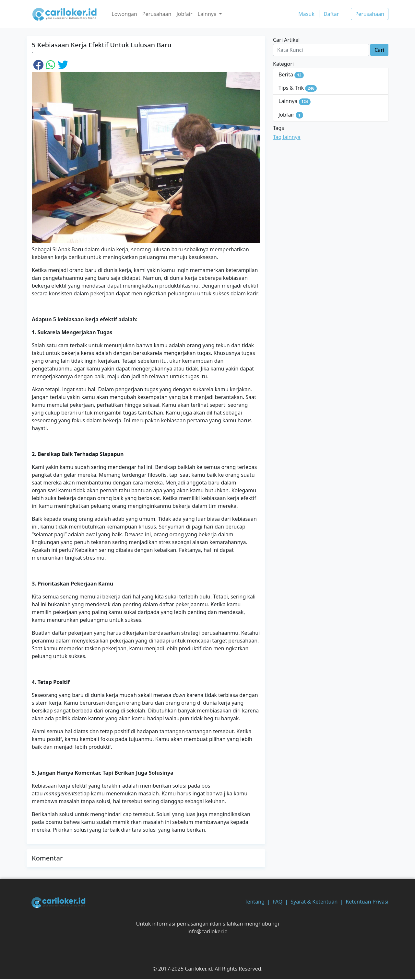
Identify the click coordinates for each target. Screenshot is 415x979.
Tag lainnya (287, 137)
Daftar (331, 13)
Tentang (255, 901)
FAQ (277, 901)
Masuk (306, 13)
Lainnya (295, 101)
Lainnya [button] (208, 13)
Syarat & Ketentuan (314, 901)
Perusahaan (157, 13)
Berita (291, 74)
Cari (379, 49)
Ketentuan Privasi (367, 901)
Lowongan (124, 13)
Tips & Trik (298, 88)
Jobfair (184, 13)
